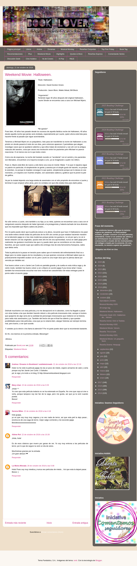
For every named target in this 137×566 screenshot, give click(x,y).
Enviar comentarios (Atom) (52, 532)
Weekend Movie (44, 54)
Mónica (107, 109)
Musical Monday (67, 49)
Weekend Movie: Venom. (110, 328)
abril (102, 367)
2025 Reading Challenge (113, 105)
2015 (100, 390)
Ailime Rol (16, 434)
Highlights (60, 54)
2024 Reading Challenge (113, 129)
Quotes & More (76, 54)
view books (125, 119)
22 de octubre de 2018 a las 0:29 (35, 385)
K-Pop (61, 59)
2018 (100, 287)
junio (102, 360)
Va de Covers (47, 59)
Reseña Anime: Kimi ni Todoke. (112, 321)
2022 (100, 273)
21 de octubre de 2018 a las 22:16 (67, 364)
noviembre (104, 294)
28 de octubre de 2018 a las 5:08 (40, 466)
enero (102, 378)
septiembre (105, 349)
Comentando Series (116, 54)
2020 (100, 280)
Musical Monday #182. (109, 324)
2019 (100, 284)
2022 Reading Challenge (113, 178)
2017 (100, 382)
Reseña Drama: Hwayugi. (110, 345)
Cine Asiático (31, 59)
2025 (100, 262)
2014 (100, 393)
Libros (28, 49)
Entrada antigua (80, 523)
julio (102, 356)
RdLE (72, 59)
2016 (100, 386)
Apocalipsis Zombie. (108, 301)
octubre (103, 298)
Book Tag (123, 49)
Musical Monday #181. (109, 335)
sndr (75, 560)
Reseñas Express (95, 54)
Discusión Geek (13, 59)
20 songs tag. (105, 308)
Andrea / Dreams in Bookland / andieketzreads (32, 364)
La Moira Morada (19, 466)
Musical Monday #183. (109, 304)
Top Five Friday (107, 49)
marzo (103, 371)
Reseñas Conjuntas (88, 49)
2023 (100, 269)
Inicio (49, 523)
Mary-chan (16, 385)
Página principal (14, 49)
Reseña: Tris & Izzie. (108, 332)
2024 (100, 266)
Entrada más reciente (15, 523)
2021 (100, 276)
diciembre (104, 290)
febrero (103, 374)
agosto (103, 353)
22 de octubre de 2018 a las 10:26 (36, 434)
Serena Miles (17, 411)
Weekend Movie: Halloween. (111, 311)
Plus (30, 54)
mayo (102, 363)
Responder (16, 377)
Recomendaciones (15, 54)
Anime (39, 49)
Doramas (51, 49)
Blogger (99, 560)
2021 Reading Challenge (113, 202)
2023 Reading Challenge (113, 154)
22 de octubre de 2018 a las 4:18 (37, 411)
